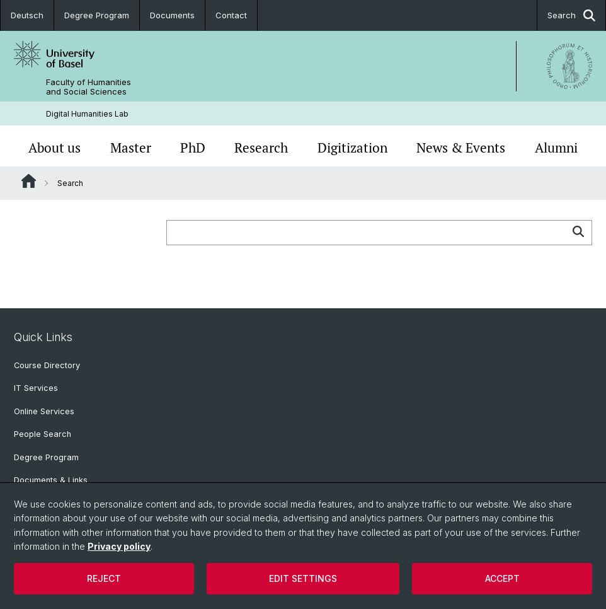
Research (261, 147)
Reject (104, 578)
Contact (231, 15)
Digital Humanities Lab (87, 114)
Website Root (28, 181)
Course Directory (47, 365)
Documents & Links (51, 480)
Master (130, 147)
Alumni (556, 147)
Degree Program (96, 15)
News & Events (460, 147)
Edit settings (303, 578)
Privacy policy (119, 546)
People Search (42, 434)
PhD (192, 147)
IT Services (36, 388)
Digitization (352, 147)
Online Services (44, 411)
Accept (502, 578)
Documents (172, 15)
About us (54, 147)
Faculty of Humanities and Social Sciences (88, 87)
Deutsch (27, 15)
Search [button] (571, 15)
